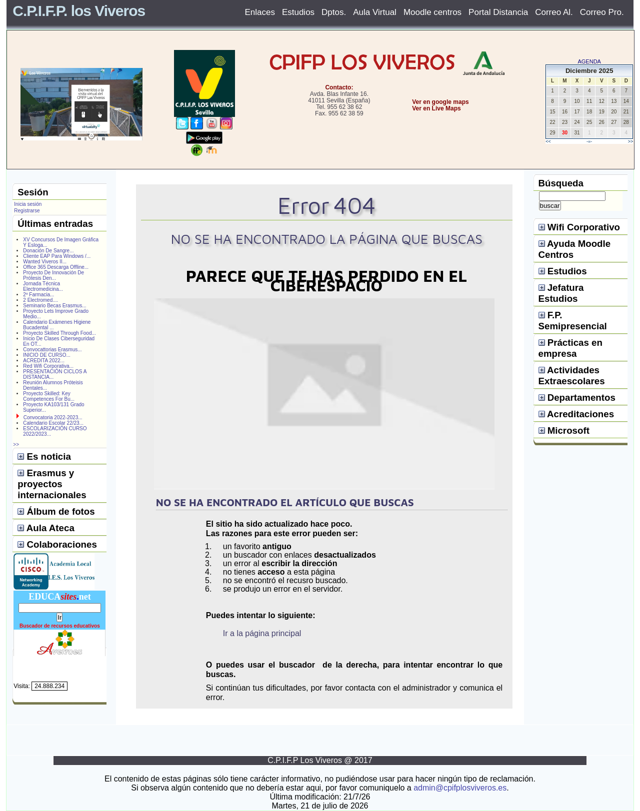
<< (548, 141)
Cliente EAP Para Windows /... (56, 256)
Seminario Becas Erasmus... (54, 305)
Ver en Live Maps (436, 108)
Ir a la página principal (262, 633)
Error (304, 205)
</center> (406, 145)
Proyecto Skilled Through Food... (59, 333)
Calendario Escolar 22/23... (53, 423)
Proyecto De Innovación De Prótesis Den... (53, 275)
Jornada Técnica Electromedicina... (42, 286)
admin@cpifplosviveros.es (460, 788)
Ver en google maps (440, 101)
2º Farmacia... (38, 294)
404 (355, 205)
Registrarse (27, 210)
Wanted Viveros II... (44, 261)
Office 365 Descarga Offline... (55, 267)
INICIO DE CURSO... (46, 355)
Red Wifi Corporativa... (48, 366)
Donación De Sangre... (48, 250)
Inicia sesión (28, 204)
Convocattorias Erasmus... (52, 349)
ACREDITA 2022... (43, 360)
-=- (589, 141)
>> (631, 141)
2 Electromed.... (40, 300)
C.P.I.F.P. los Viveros (78, 10)
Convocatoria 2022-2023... (53, 417)
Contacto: (339, 87)
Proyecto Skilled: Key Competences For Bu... (48, 396)
